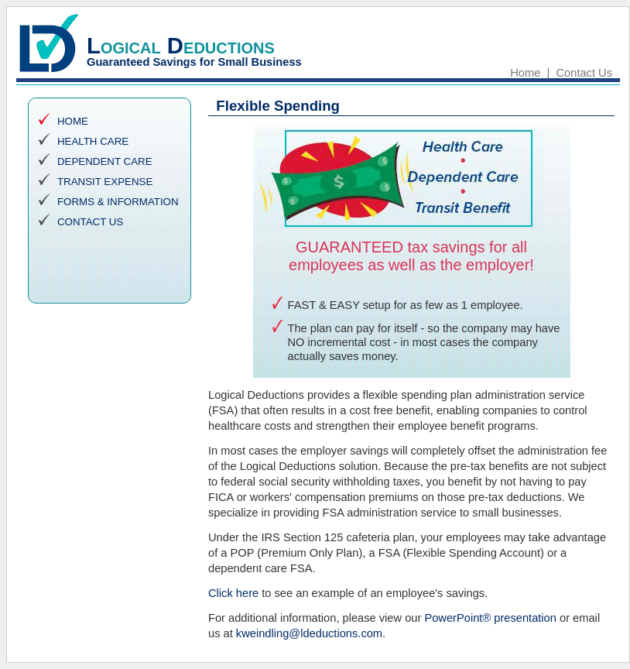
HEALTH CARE (92, 141)
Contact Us (584, 73)
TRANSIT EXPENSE (104, 181)
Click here (233, 593)
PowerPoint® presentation (490, 618)
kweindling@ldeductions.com (309, 633)
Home (525, 73)
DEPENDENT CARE (104, 161)
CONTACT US (90, 222)
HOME (72, 121)
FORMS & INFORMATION (118, 202)
